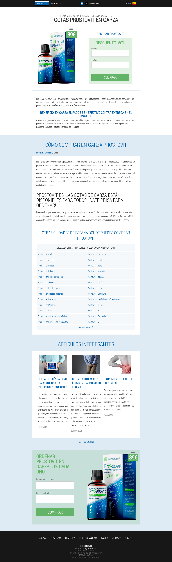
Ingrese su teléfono (44, 493)
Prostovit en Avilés (95, 282)
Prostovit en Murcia (95, 304)
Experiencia (70, 538)
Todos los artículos (86, 441)
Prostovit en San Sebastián (99, 310)
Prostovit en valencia (96, 271)
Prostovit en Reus (45, 310)
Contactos (129, 538)
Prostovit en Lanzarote (47, 299)
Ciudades (104, 538)
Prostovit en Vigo (95, 321)
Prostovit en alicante (96, 276)
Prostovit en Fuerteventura (49, 288)
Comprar (110, 77)
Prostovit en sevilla (95, 260)
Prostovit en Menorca (46, 304)
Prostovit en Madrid (46, 254)
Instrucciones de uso (88, 538)
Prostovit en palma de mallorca (50, 276)
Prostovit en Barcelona (97, 254)
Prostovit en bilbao (45, 271)
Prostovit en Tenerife (96, 265)
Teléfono (94, 60)
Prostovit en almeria (46, 282)
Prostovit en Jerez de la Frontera (51, 293)
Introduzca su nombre (45, 479)
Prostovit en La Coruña (97, 293)
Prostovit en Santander (97, 316)
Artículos (116, 538)
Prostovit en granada (46, 260)
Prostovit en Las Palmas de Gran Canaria (104, 299)
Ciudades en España (86, 327)
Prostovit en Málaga (46, 265)
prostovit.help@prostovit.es (86, 548)
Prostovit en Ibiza (95, 288)
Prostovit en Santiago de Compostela (53, 321)
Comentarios (56, 538)
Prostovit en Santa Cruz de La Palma (52, 316)
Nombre (94, 49)
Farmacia (42, 538)
